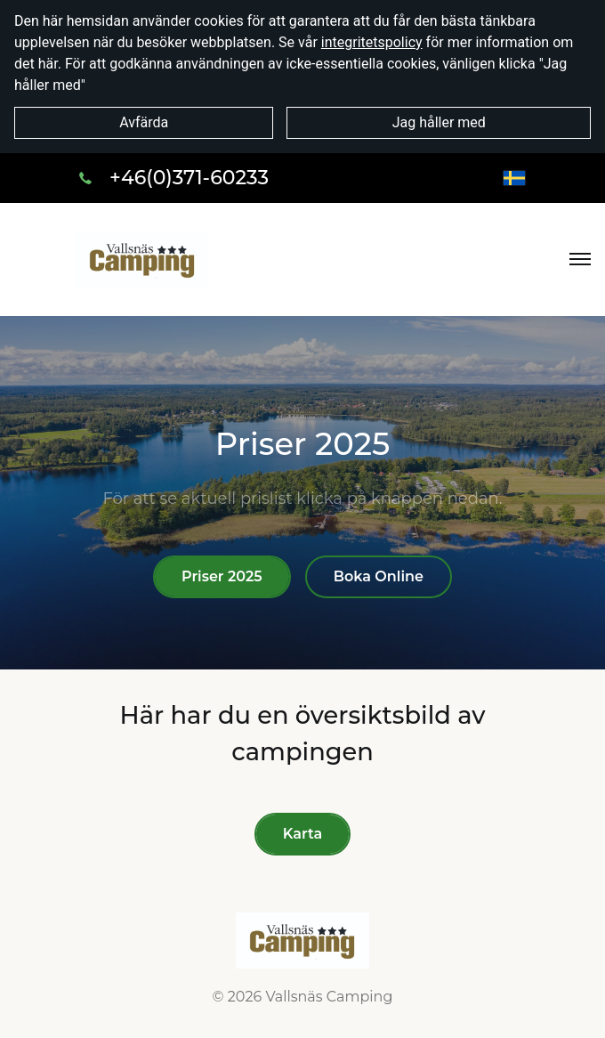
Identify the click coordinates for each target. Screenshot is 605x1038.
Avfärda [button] (143, 122)
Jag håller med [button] (439, 122)
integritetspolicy (372, 42)
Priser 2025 (222, 576)
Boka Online (379, 576)
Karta (302, 833)
